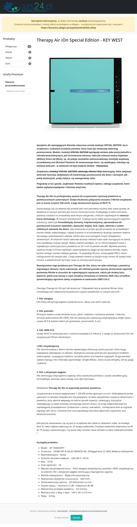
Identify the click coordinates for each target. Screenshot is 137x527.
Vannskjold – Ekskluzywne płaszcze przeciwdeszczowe (82, 511)
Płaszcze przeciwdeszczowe (15, 84)
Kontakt (76, 517)
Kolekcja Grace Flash (15, 91)
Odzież (18, 52)
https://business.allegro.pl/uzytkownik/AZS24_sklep (68, 27)
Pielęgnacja (18, 46)
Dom (18, 63)
